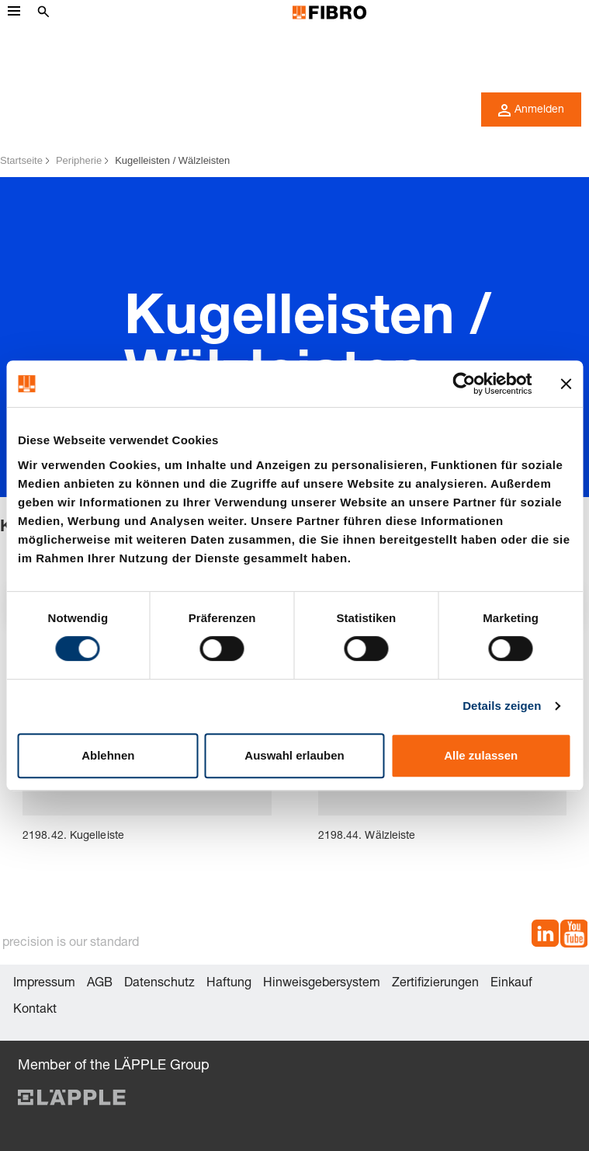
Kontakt (35, 1010)
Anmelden (531, 110)
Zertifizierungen (435, 984)
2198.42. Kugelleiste (73, 836)
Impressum (44, 984)
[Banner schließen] (565, 383)
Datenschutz (159, 984)
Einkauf (511, 984)
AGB (100, 984)
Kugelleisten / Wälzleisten (172, 160)
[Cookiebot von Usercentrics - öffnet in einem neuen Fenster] (464, 383)
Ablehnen (107, 755)
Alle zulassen (481, 755)
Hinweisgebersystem (321, 984)
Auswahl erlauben (294, 755)
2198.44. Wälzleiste (367, 836)
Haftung (228, 984)
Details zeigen (502, 705)
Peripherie (79, 160)
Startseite (21, 160)
